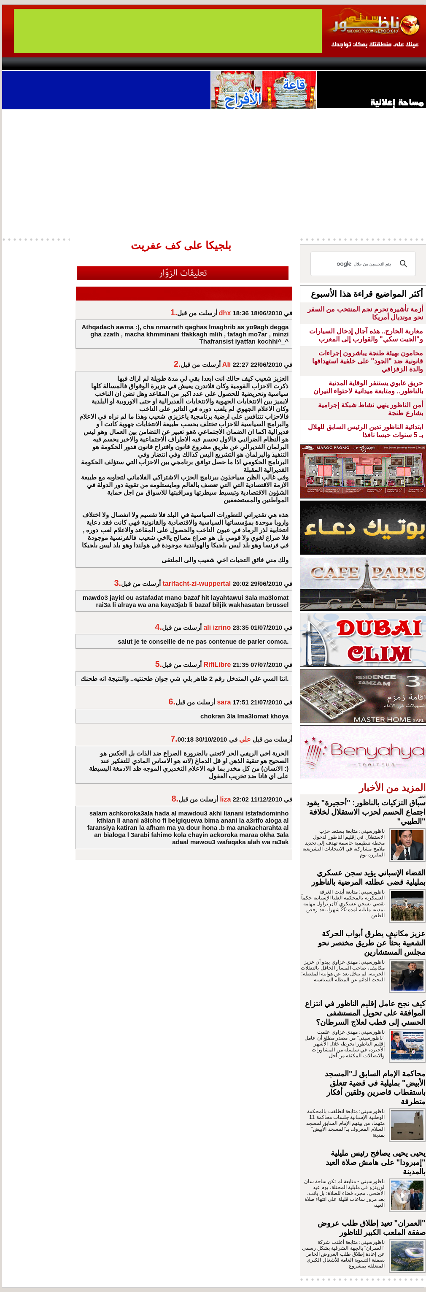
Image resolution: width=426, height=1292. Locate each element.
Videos (163, 63)
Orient (263, 63)
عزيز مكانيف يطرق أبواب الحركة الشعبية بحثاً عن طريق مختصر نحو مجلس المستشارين (372, 942)
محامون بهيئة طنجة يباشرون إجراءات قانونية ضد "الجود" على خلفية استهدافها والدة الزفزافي (367, 361)
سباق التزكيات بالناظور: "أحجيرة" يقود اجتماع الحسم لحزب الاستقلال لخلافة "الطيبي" (366, 812)
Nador (372, 63)
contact (26, 63)
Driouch (337, 63)
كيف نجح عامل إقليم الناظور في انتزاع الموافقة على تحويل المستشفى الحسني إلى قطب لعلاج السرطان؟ (365, 1013)
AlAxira (59, 63)
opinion (86, 63)
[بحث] (364, 264)
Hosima (299, 63)
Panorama (120, 63)
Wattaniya (231, 63)
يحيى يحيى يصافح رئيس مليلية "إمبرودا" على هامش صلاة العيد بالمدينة (376, 1162)
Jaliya (198, 63)
